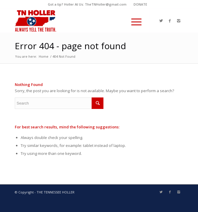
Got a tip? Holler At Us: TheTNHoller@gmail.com (87, 4)
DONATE (140, 4)
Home (43, 56)
